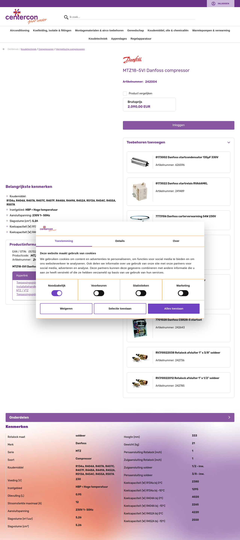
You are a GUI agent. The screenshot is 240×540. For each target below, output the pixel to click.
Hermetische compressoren (70, 49)
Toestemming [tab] (64, 241)
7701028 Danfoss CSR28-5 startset (179, 319)
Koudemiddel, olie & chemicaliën (168, 30)
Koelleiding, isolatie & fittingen (52, 30)
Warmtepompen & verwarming (211, 30)
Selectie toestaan (120, 308)
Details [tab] (120, 241)
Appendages (119, 38)
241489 (179, 191)
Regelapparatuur (141, 38)
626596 (180, 165)
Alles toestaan (173, 308)
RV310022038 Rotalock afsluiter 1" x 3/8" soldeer (188, 352)
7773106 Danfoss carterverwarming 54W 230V (186, 216)
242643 (180, 327)
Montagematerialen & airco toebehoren (99, 30)
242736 (179, 360)
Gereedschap (135, 30)
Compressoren (46, 49)
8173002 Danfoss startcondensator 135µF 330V (187, 157)
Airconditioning (19, 30)
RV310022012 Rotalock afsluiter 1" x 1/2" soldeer (187, 378)
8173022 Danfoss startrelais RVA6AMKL (182, 183)
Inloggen (223, 3)
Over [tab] (176, 241)
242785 (179, 385)
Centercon (13, 49)
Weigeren (66, 308)
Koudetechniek (98, 38)
